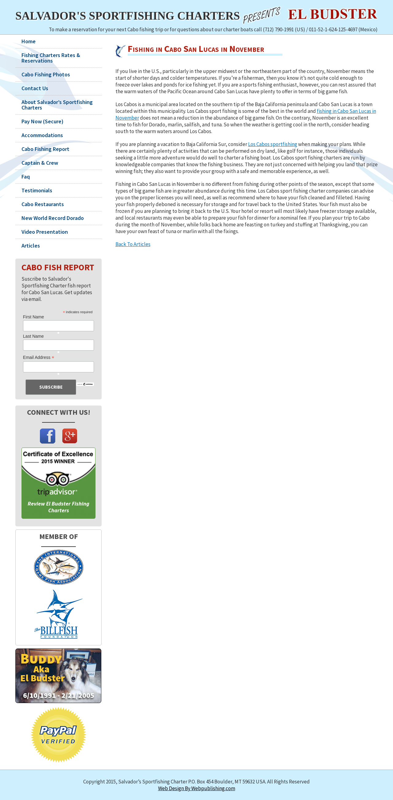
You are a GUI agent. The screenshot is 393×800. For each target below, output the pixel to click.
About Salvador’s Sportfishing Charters (57, 104)
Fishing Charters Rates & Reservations (50, 57)
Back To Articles (132, 244)
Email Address (38, 357)
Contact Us (34, 88)
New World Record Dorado (52, 218)
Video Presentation (44, 232)
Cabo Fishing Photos (45, 74)
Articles (30, 245)
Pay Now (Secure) (42, 121)
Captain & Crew (39, 163)
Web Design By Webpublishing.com (196, 788)
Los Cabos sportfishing (272, 144)
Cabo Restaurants (42, 204)
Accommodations (42, 135)
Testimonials (36, 190)
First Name (33, 316)
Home (28, 41)
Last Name (33, 336)
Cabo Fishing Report (45, 149)
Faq (25, 176)
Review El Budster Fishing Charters (58, 507)
